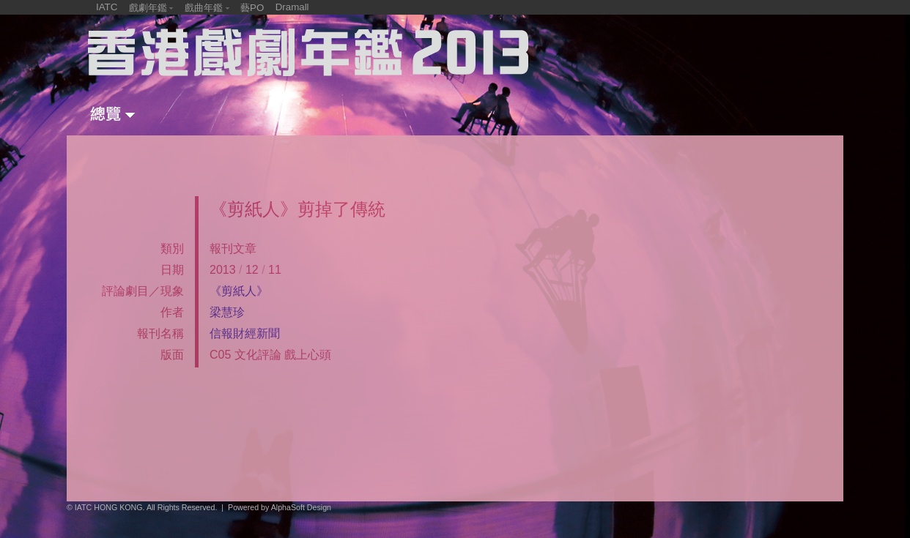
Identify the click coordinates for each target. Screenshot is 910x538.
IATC (106, 6)
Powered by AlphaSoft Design (279, 507)
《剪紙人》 (239, 291)
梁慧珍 (227, 312)
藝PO (252, 7)
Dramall (292, 6)
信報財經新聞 (245, 333)
